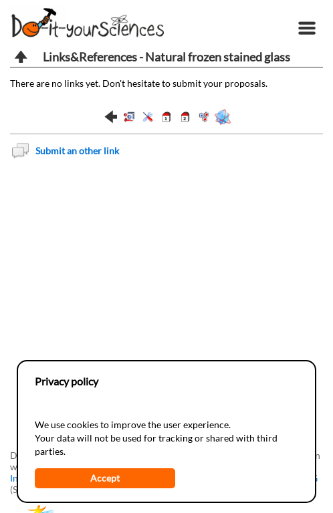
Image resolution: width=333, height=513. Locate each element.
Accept (105, 478)
